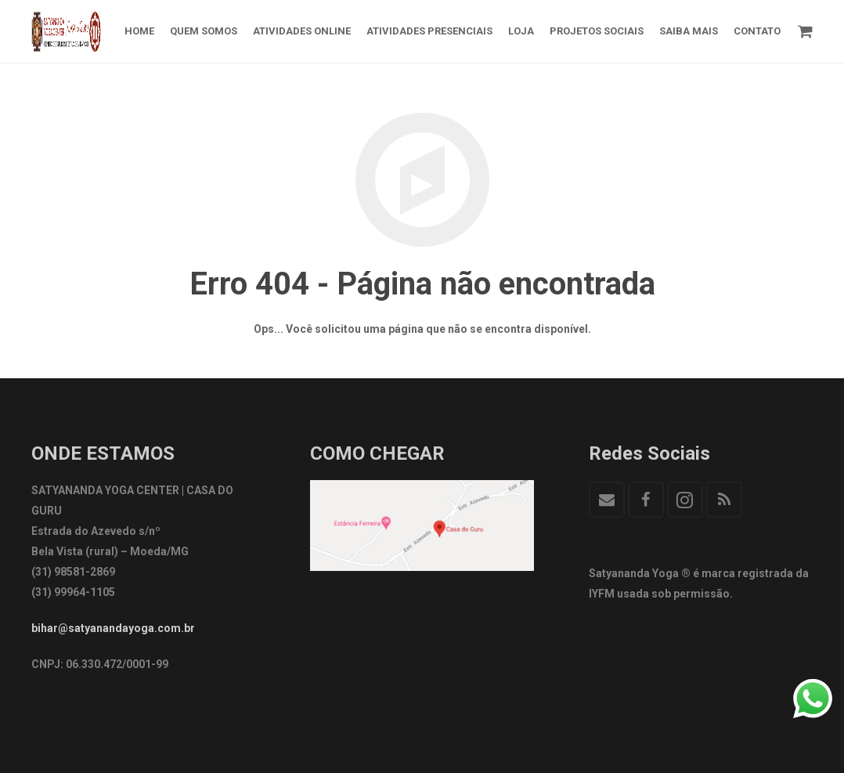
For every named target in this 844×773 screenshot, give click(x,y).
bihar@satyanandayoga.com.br (113, 628)
